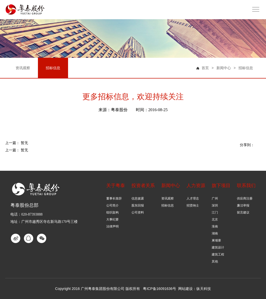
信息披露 (137, 198)
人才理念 (193, 198)
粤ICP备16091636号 (159, 289)
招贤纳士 (193, 205)
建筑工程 (218, 254)
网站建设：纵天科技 (194, 289)
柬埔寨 (216, 240)
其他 (215, 261)
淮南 (215, 226)
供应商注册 (244, 198)
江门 (215, 212)
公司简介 (112, 205)
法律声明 (112, 226)
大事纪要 (112, 219)
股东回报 (137, 205)
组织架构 (112, 212)
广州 (215, 198)
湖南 (215, 233)
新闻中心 (223, 68)
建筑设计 (218, 247)
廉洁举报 (243, 205)
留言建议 (243, 212)
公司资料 (137, 212)
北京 (215, 219)
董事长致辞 (114, 198)
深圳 (215, 205)
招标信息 (245, 68)
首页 (205, 68)
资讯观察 (167, 198)
